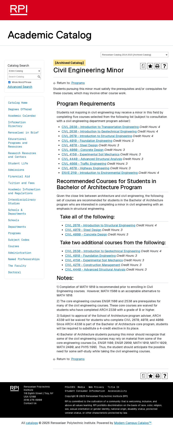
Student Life (18, 163)
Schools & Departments (17, 211)
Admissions (16, 170)
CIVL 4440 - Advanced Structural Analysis (92, 159)
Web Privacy (96, 387)
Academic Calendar (22, 115)
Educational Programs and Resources (17, 142)
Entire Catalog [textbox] (16, 71)
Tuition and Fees (21, 183)
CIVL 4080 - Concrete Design (83, 150)
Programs (14, 233)
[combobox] (134, 54)
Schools (13, 220)
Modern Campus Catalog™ (132, 423)
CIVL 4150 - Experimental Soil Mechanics (90, 154)
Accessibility (117, 390)
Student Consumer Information (85, 390)
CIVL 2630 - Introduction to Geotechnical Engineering (99, 131)
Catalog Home (17, 103)
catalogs (32, 423)
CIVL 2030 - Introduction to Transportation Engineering (100, 127)
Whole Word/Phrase (21, 82)
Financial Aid (19, 176)
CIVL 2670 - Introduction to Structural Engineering (97, 136)
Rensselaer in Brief (23, 132)
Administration (19, 253)
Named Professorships (24, 259)
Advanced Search (20, 87)
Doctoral (14, 272)
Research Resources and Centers (22, 155)
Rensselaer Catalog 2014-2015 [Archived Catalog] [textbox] (126, 54)
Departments (17, 227)
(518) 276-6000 (33, 399)
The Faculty (17, 266)
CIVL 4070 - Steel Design (80, 145)
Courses (13, 246)
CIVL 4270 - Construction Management (92, 265)
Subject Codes (18, 240)
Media (81, 387)
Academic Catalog (50, 34)
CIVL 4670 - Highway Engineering (85, 168)
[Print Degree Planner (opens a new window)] (143, 66)
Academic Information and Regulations (24, 191)
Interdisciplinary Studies (22, 201)
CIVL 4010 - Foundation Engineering (87, 141)
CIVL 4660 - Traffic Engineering (84, 164)
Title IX (113, 387)
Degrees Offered (20, 109)
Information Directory (17, 124)
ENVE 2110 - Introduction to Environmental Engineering (100, 173)
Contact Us (30, 403)
